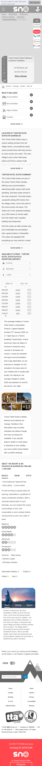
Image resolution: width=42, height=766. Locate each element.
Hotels (4, 576)
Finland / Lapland (8, 17)
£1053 (18, 307)
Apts (14, 576)
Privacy (31, 697)
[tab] (5, 475)
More (29, 86)
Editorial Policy (10, 705)
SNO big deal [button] (34, 2)
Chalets (26, 571)
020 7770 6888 (19, 744)
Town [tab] (7, 605)
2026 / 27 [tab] (9, 283)
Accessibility (32, 701)
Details (22, 86)
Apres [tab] (29, 605)
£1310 (18, 293)
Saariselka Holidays (9, 571)
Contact (10, 692)
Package (16, 86)
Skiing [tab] (18, 605)
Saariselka (20, 17)
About (31, 688)
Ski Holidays (13, 14)
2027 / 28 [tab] (23, 283)
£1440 (18, 296)
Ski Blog (10, 697)
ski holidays (33, 651)
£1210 (18, 290)
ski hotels (7, 654)
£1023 (18, 310)
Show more (15, 168)
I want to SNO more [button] (8, 4)
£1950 (18, 303)
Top (3, 86)
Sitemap (31, 705)
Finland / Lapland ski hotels (28, 654)
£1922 (18, 300)
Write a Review (21, 76)
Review (8, 86)
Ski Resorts (24, 14)
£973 (18, 313)
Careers (31, 692)
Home (4, 14)
